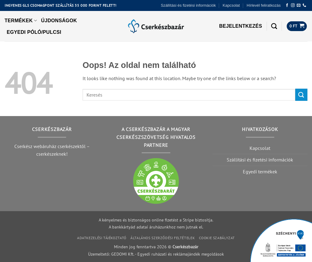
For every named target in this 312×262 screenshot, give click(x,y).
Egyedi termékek (260, 171)
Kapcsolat (231, 5)
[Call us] (304, 5)
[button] (240, 26)
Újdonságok (59, 20)
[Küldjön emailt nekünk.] (298, 5)
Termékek (21, 20)
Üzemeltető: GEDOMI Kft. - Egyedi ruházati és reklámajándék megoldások (156, 254)
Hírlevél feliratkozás (263, 5)
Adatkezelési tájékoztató (101, 237)
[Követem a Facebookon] (287, 5)
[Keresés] (274, 26)
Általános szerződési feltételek (162, 237)
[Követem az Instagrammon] (293, 5)
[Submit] (301, 95)
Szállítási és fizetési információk (188, 5)
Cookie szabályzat (217, 237)
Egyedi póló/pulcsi (34, 32)
